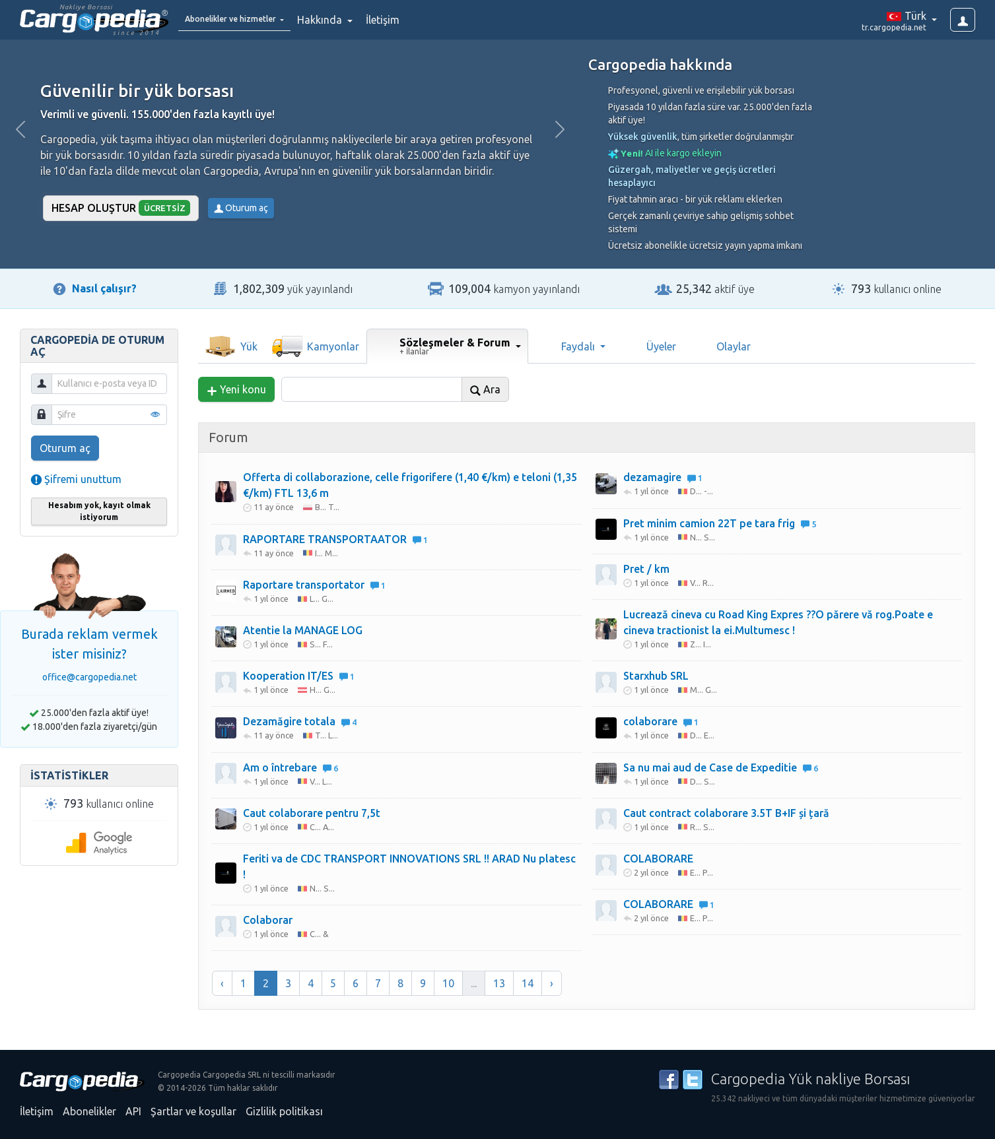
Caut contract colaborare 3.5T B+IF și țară (726, 813)
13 (499, 983)
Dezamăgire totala (300, 721)
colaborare (661, 721)
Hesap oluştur (121, 207)
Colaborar (267, 920)
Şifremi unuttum (76, 479)
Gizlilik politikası (284, 1111)
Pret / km (646, 569)
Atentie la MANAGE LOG (302, 630)
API (133, 1111)
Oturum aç (241, 208)
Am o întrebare (290, 767)
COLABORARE (658, 858)
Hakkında (354, 20)
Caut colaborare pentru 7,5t (311, 813)
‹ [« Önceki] (222, 983)
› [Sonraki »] (551, 983)
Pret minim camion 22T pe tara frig (719, 523)
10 (448, 983)
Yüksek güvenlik (642, 136)
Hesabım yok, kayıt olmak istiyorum (99, 511)
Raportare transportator (314, 585)
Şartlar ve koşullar (193, 1111)
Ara (485, 389)
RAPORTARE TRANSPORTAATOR (335, 539)
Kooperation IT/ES (299, 676)
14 (527, 983)
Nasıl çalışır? (104, 288)
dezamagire (663, 477)
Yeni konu (236, 389)
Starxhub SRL (656, 676)
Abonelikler (89, 1111)
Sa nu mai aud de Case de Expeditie (720, 767)
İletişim (415, 20)
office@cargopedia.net (89, 677)
